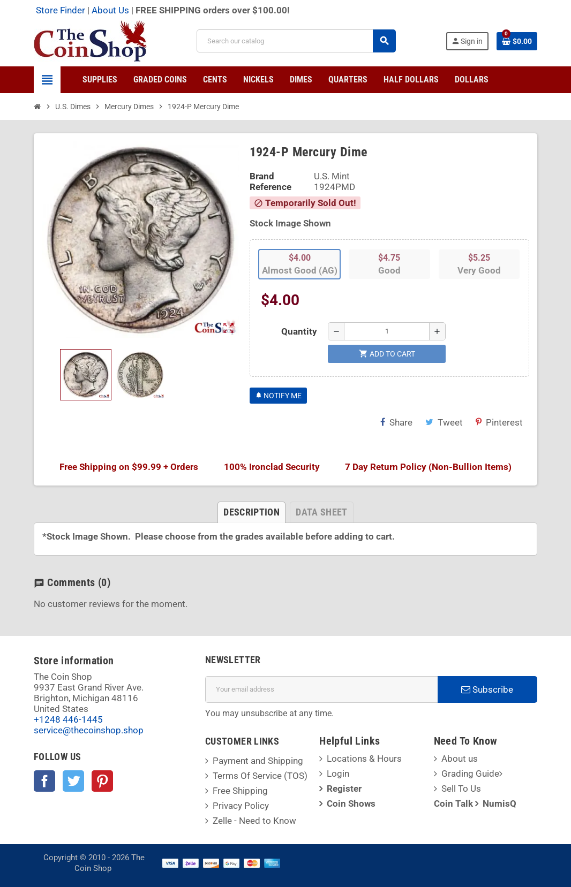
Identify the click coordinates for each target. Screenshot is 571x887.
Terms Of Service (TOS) (260, 775)
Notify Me (278, 395)
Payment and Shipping (258, 760)
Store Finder (60, 10)
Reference (270, 186)
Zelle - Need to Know (254, 820)
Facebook (44, 781)
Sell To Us (461, 788)
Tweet (444, 422)
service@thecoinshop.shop (89, 730)
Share (396, 422)
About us (459, 758)
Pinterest (499, 422)
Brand (262, 176)
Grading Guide (470, 773)
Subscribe (487, 689)
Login (338, 773)
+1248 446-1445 (68, 719)
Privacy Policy (241, 805)
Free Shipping (240, 790)
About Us (110, 10)
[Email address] (321, 689)
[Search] (296, 40)
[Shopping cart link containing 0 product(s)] (517, 41)
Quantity (299, 331)
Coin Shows (351, 803)
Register (344, 788)
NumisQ (499, 803)
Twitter (73, 781)
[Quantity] (387, 331)
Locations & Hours (364, 758)
